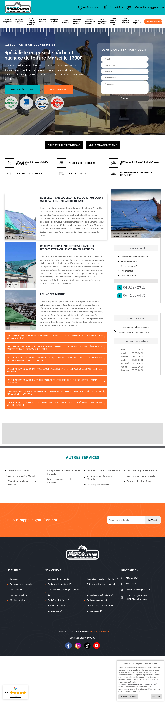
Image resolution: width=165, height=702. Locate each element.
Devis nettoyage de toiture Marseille (102, 470)
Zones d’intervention (99, 631)
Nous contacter (58, 89)
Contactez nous (16, 589)
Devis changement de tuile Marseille (58, 480)
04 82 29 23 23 (91, 7)
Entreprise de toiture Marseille (139, 480)
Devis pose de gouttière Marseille (140, 470)
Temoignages (15, 578)
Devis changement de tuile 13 (101, 22)
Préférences (156, 696)
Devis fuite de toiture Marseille (139, 475)
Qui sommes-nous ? (153, 21)
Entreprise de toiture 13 (54, 21)
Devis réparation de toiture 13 (125, 22)
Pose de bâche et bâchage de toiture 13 (31, 21)
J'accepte (123, 696)
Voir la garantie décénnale (103, 144)
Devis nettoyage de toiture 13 (113, 22)
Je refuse (133, 696)
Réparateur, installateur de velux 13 (77, 22)
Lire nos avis (15, 697)
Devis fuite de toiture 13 (42, 21)
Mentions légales (17, 600)
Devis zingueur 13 (137, 21)
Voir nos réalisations (22, 89)
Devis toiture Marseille (17, 470)
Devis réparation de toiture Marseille (98, 477)
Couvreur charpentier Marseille (21, 475)
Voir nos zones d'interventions (64, 144)
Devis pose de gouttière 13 (19, 22)
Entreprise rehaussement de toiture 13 (90, 22)
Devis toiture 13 (66, 21)
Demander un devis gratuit (21, 584)
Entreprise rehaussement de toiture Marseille (62, 472)
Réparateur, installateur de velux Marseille (21, 482)
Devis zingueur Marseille (96, 484)
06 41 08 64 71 (116, 7)
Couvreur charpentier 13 (7, 22)
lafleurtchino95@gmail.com (149, 7)
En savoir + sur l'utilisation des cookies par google (137, 684)
